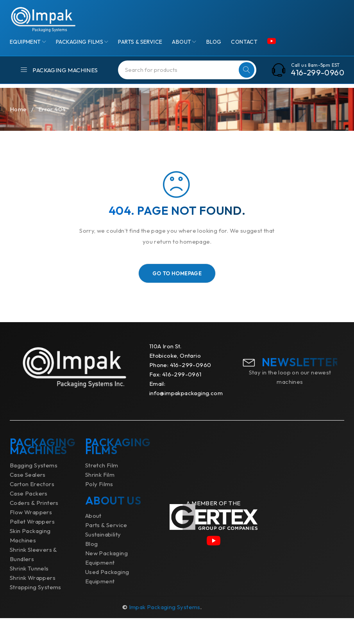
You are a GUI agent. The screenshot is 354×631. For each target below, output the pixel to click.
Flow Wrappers (31, 525)
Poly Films (99, 497)
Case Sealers (28, 487)
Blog (91, 556)
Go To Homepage (177, 286)
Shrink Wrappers (32, 590)
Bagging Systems (33, 478)
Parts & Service (106, 538)
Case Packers (29, 506)
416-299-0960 (317, 72)
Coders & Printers (34, 515)
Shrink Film (99, 487)
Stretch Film (101, 478)
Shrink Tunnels (29, 581)
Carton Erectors (32, 497)
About (93, 528)
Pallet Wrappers (32, 534)
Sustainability (103, 547)
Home (18, 122)
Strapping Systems (35, 600)
